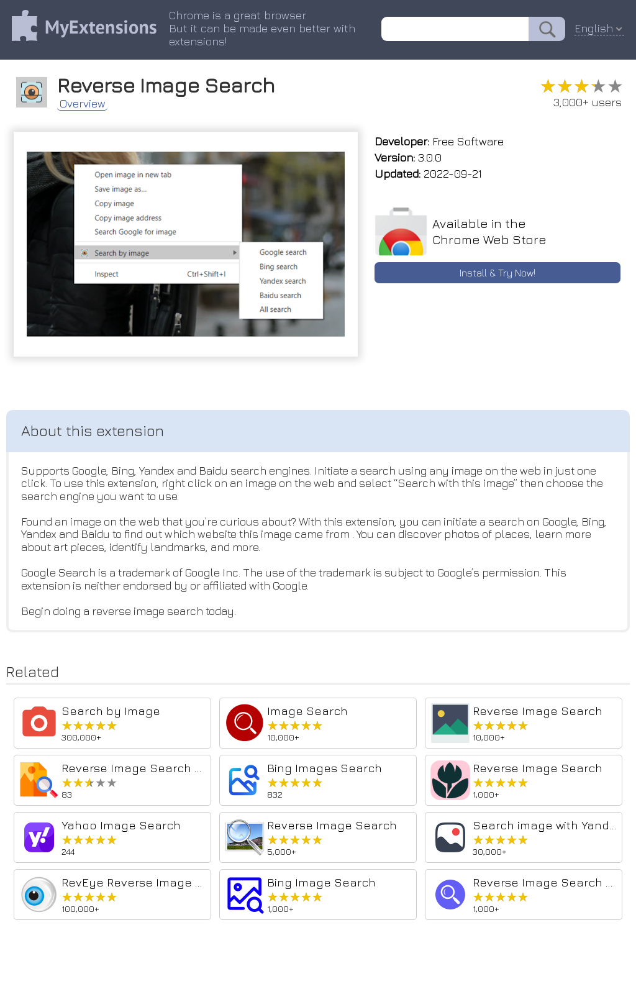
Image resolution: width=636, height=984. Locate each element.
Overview (84, 103)
